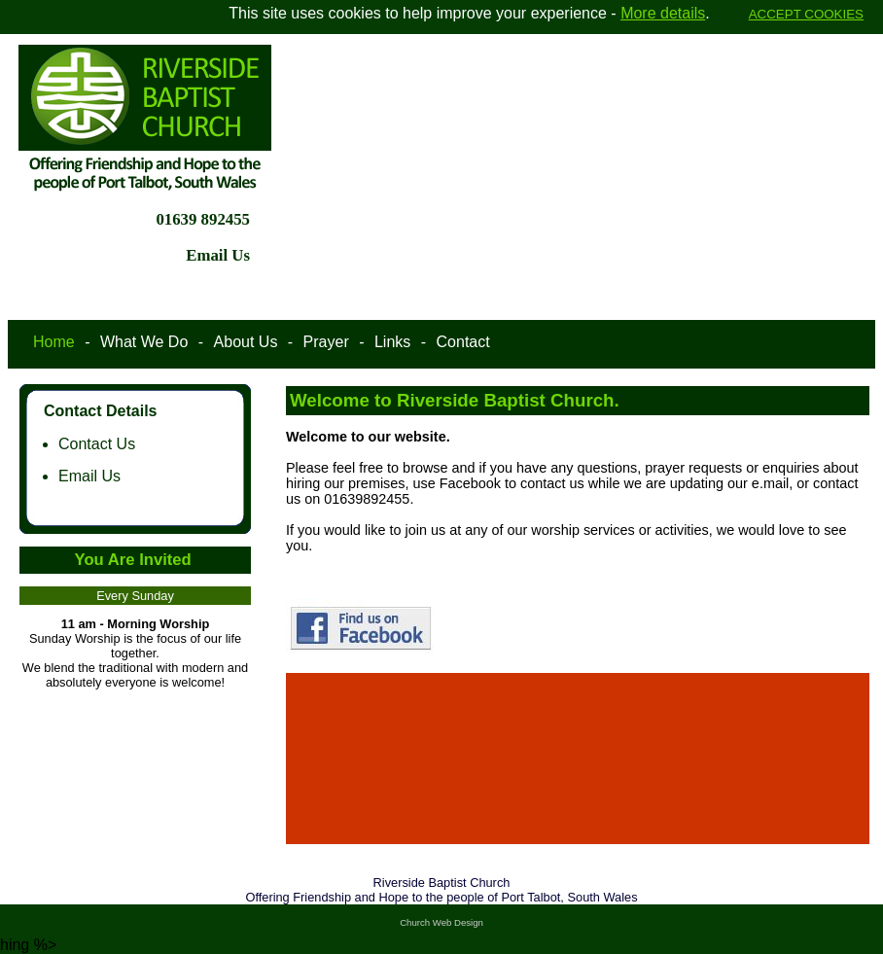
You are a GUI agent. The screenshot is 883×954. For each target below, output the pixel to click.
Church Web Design (441, 922)
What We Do (144, 342)
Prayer (326, 342)
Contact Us (96, 444)
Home (54, 342)
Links (392, 342)
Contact (463, 342)
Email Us (89, 476)
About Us (246, 342)
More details (662, 13)
